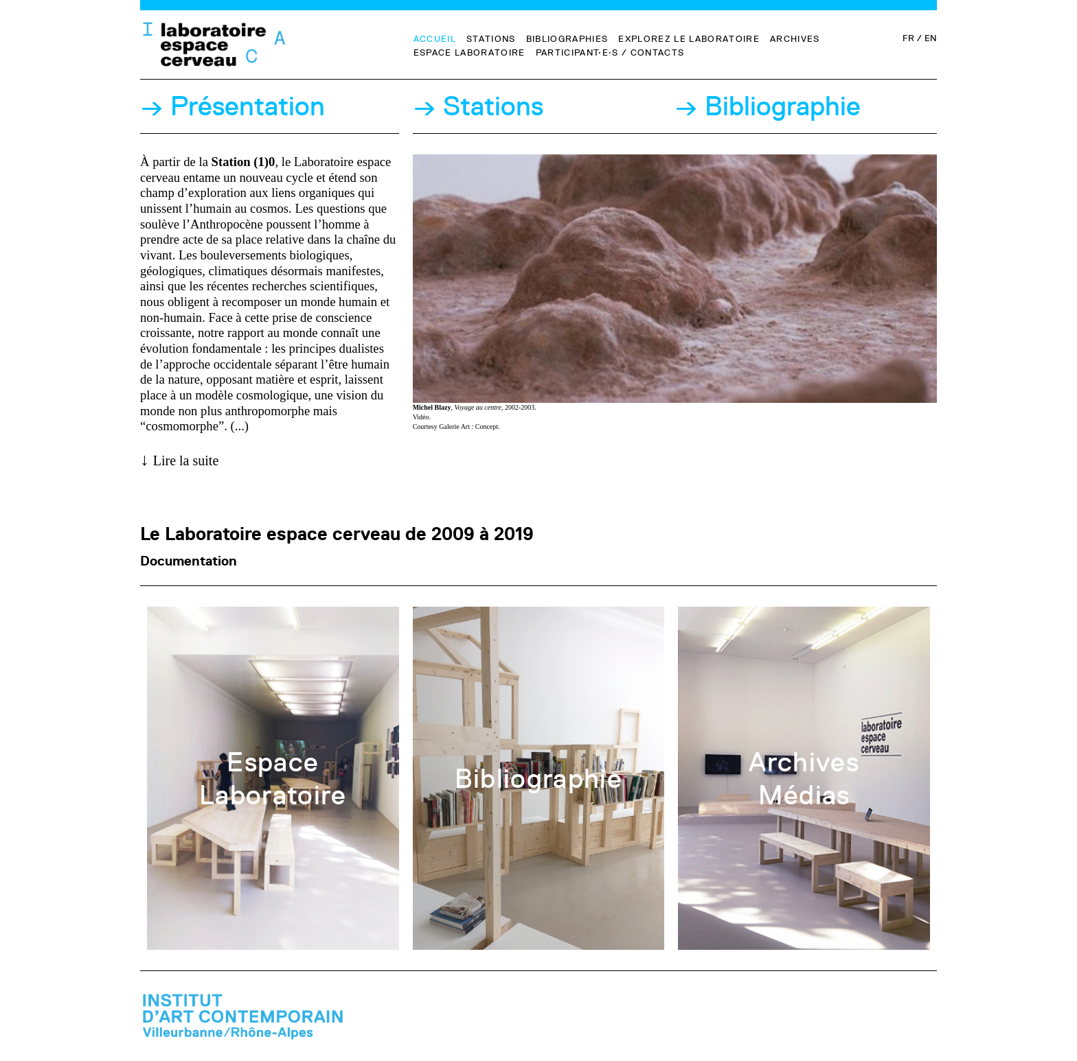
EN (931, 38)
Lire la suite (186, 460)
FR (907, 38)
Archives (795, 38)
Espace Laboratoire (469, 52)
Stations (491, 38)
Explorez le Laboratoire (689, 38)
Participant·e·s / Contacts (610, 52)
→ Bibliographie (767, 106)
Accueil (434, 38)
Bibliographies (567, 38)
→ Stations (478, 106)
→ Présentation (232, 106)
